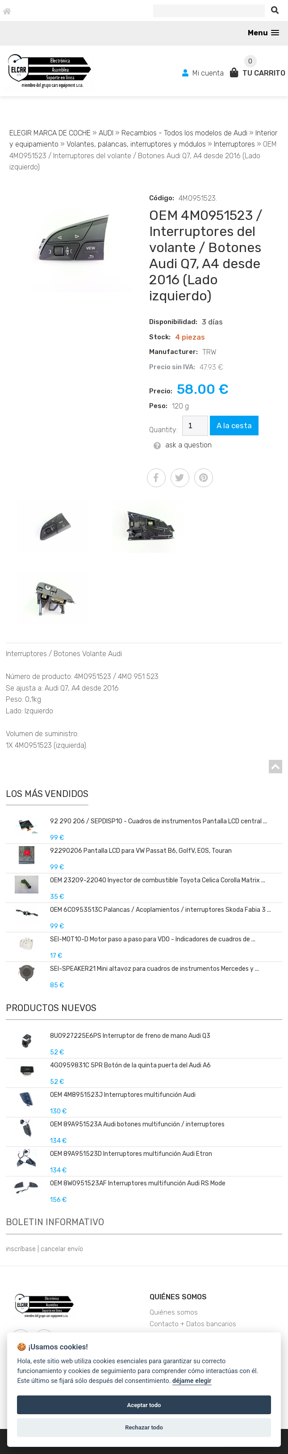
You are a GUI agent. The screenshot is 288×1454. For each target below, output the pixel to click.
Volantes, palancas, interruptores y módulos (137, 144)
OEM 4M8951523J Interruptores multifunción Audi (123, 1095)
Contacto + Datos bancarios (193, 1324)
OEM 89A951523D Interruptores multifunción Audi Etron (131, 1154)
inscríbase (21, 1249)
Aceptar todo (144, 1405)
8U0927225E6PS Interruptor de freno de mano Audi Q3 (130, 1036)
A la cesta (234, 425)
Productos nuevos (51, 1008)
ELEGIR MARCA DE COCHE (50, 133)
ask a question (183, 445)
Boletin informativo (55, 1222)
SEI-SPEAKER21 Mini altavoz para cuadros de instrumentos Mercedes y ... (154, 969)
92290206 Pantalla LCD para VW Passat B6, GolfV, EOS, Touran (141, 851)
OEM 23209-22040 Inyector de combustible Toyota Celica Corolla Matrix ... (157, 880)
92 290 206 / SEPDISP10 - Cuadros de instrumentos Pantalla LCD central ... (158, 821)
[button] (263, 32)
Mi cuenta (203, 73)
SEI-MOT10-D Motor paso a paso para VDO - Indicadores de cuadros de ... (152, 939)
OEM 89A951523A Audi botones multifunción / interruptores (137, 1124)
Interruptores (234, 144)
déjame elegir (191, 1381)
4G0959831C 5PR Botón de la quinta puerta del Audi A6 (130, 1065)
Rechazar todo (144, 1427)
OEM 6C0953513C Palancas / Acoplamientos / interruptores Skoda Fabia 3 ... (160, 910)
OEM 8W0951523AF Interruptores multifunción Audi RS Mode (137, 1183)
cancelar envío (62, 1249)
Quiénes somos (178, 1297)
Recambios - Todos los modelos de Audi (184, 133)
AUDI (106, 133)
